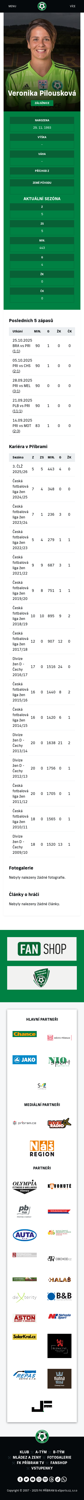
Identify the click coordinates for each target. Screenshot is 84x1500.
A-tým (41, 1452)
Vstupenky (42, 1468)
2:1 (16, 371)
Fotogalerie (59, 1457)
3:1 (16, 391)
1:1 (16, 351)
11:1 (17, 411)
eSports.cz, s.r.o (67, 1490)
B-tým (59, 1452)
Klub (24, 1452)
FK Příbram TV (30, 1462)
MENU (12, 6)
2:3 (16, 431)
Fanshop (58, 1462)
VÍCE (72, 6)
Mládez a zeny (27, 1457)
